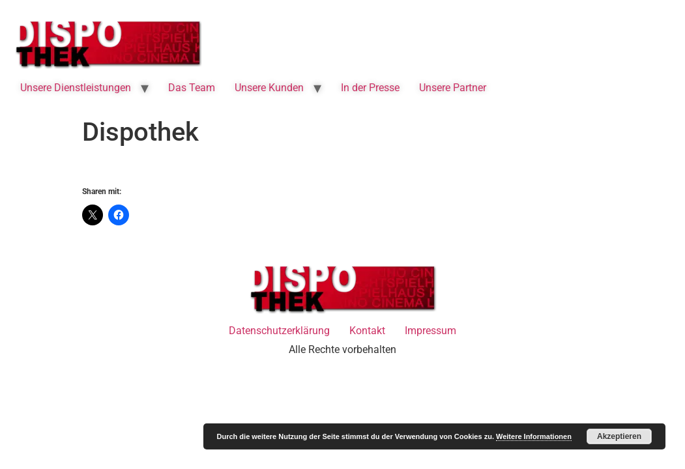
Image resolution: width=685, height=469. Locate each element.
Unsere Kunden (269, 87)
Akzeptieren (619, 436)
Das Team (191, 87)
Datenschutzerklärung (279, 330)
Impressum (430, 330)
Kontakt (367, 330)
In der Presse (370, 87)
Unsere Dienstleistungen (75, 87)
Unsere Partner (452, 87)
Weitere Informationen (534, 436)
